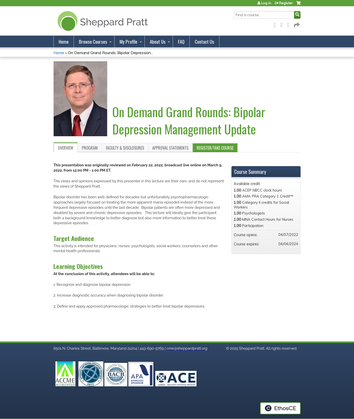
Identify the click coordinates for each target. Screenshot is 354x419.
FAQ (181, 41)
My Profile (128, 41)
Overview (65, 148)
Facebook (276, 24)
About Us (158, 41)
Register (286, 3)
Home (64, 41)
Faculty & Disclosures (125, 148)
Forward (296, 24)
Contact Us (204, 41)
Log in (266, 3)
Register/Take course (215, 148)
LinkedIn (289, 24)
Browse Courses (93, 41)
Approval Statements (170, 148)
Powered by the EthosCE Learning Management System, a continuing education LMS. (280, 408)
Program (90, 148)
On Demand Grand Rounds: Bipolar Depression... (110, 52)
